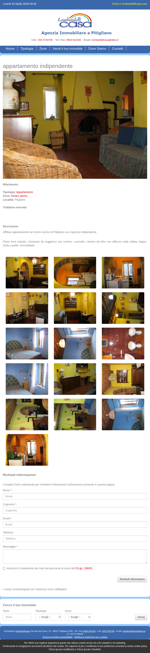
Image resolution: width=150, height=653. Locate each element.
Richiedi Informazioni (132, 579)
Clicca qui (54, 649)
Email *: (7, 518)
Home (11, 48)
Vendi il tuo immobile (67, 48)
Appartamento (24, 192)
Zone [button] (43, 48)
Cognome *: (10, 504)
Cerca (141, 617)
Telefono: (8, 532)
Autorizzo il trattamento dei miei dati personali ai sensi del (47, 568)
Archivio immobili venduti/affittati (57, 637)
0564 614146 (73, 39)
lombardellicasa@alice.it (105, 39)
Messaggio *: (10, 546)
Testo (6, 610)
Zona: (68, 610)
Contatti (117, 48)
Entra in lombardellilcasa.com (129, 3)
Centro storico (19, 195)
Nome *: (8, 490)
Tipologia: (41, 610)
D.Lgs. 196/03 (83, 568)
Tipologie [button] (26, 48)
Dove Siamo (97, 48)
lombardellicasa (22, 631)
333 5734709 (45, 39)
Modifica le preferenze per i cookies (90, 637)
